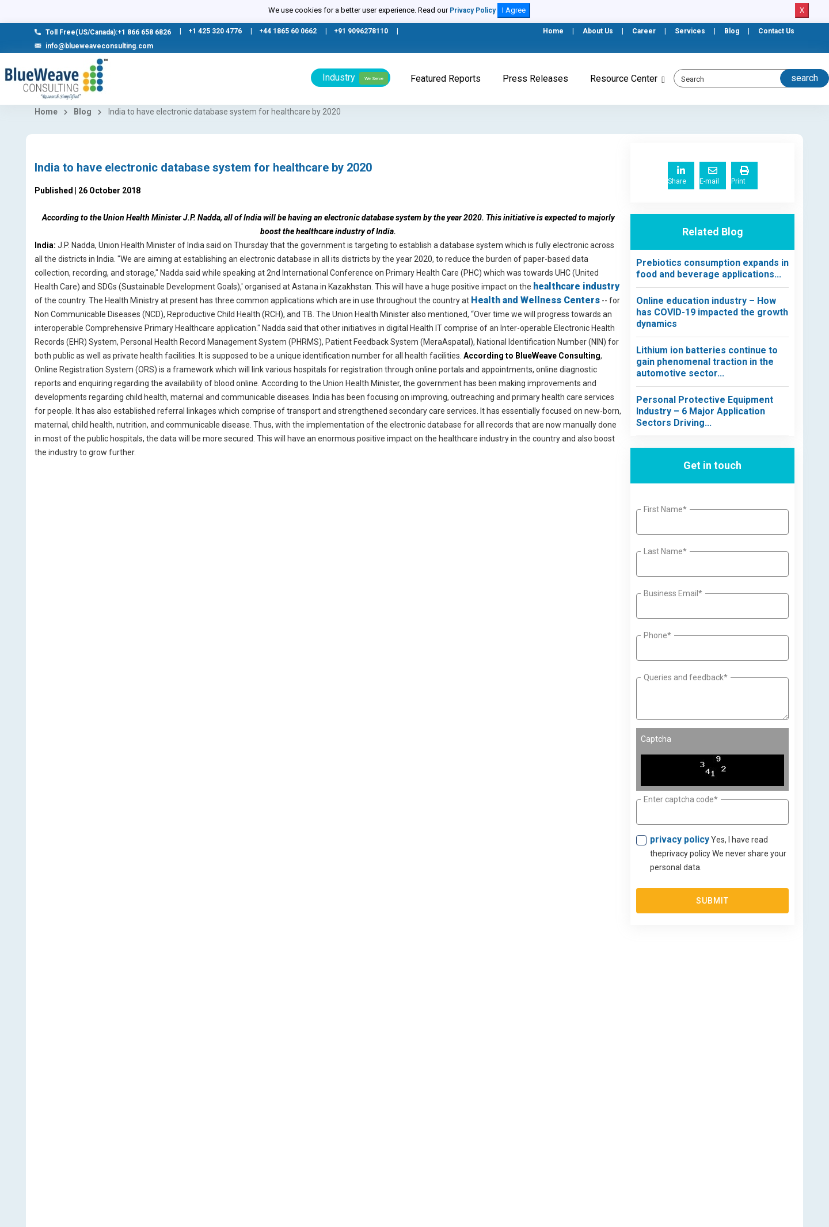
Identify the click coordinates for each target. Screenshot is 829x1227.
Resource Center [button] (623, 78)
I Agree (514, 10)
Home (553, 31)
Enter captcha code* (681, 799)
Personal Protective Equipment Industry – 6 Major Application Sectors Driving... (704, 411)
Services (690, 31)
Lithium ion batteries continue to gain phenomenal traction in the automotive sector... (707, 362)
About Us (598, 31)
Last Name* (665, 551)
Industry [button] (355, 78)
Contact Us (776, 31)
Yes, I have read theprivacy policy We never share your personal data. (718, 853)
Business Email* (673, 593)
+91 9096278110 (361, 31)
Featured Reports (445, 78)
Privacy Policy (473, 10)
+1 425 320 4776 (215, 31)
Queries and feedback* (686, 677)
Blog (731, 31)
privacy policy (679, 839)
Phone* (657, 635)
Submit (712, 900)
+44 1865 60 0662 (288, 31)
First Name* (665, 509)
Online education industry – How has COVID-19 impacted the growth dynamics (712, 312)
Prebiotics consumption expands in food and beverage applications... (712, 268)
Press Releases (535, 78)
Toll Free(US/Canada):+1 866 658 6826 (103, 32)
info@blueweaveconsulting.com (94, 46)
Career (644, 31)
